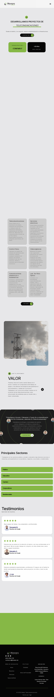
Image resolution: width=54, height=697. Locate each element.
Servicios (11, 678)
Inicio (11, 671)
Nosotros (11, 675)
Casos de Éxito (12, 682)
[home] (9, 4)
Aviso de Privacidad (25, 676)
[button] (49, 4)
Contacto (25, 671)
